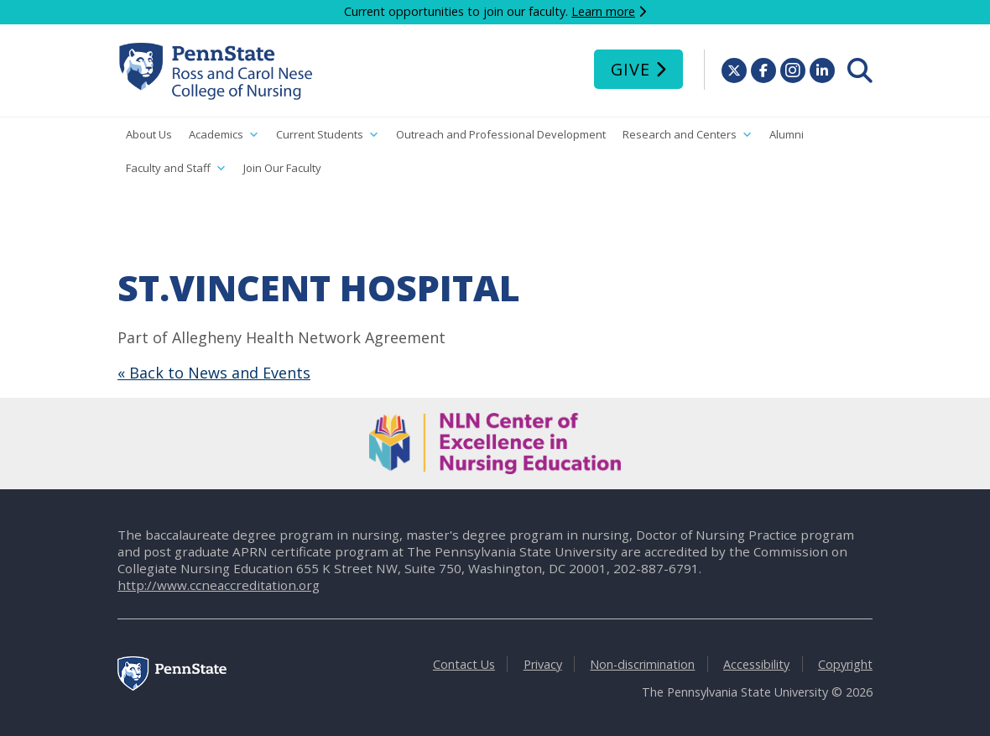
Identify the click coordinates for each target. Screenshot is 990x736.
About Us (149, 134)
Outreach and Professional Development (501, 134)
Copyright (845, 664)
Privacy (543, 664)
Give (630, 69)
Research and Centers (688, 134)
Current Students (327, 134)
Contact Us (464, 664)
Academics (224, 134)
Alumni (786, 134)
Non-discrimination (642, 664)
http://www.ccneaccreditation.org (218, 585)
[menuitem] (860, 70)
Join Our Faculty (282, 167)
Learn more (603, 11)
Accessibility (756, 664)
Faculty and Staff (176, 168)
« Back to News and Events (213, 373)
